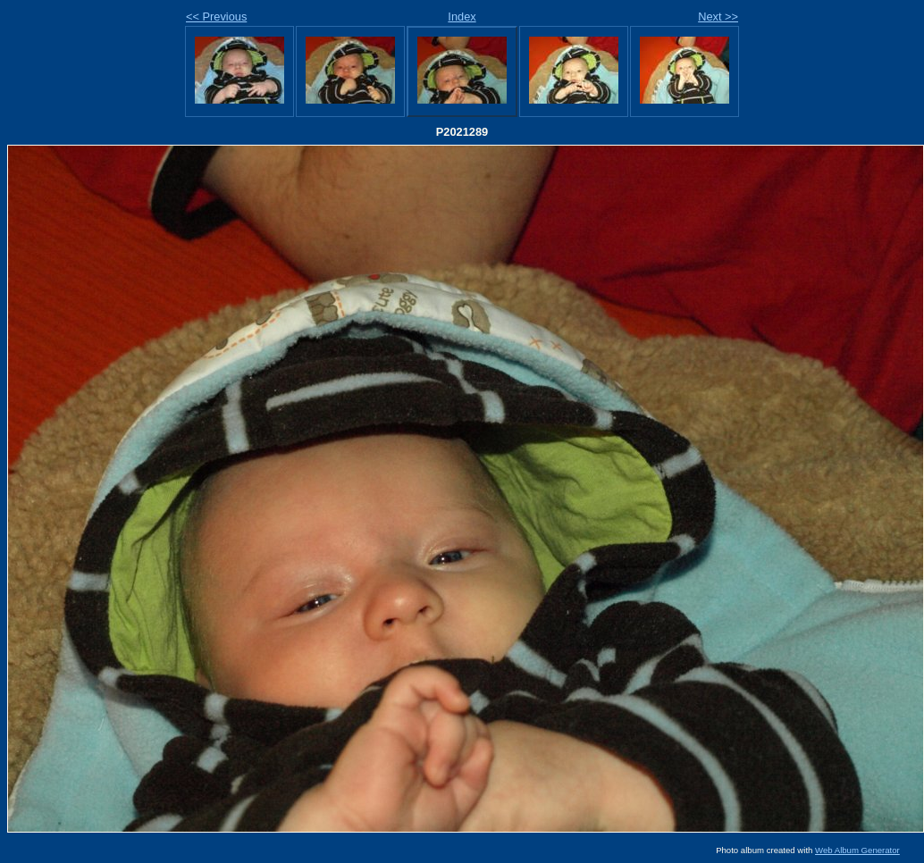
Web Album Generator (857, 850)
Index (461, 16)
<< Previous (216, 16)
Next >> (718, 16)
